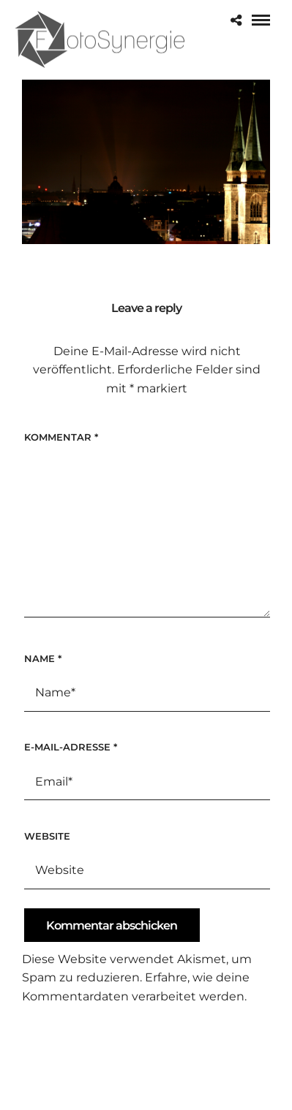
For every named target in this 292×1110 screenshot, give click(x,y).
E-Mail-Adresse (70, 747)
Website (47, 836)
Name (42, 658)
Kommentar (61, 437)
